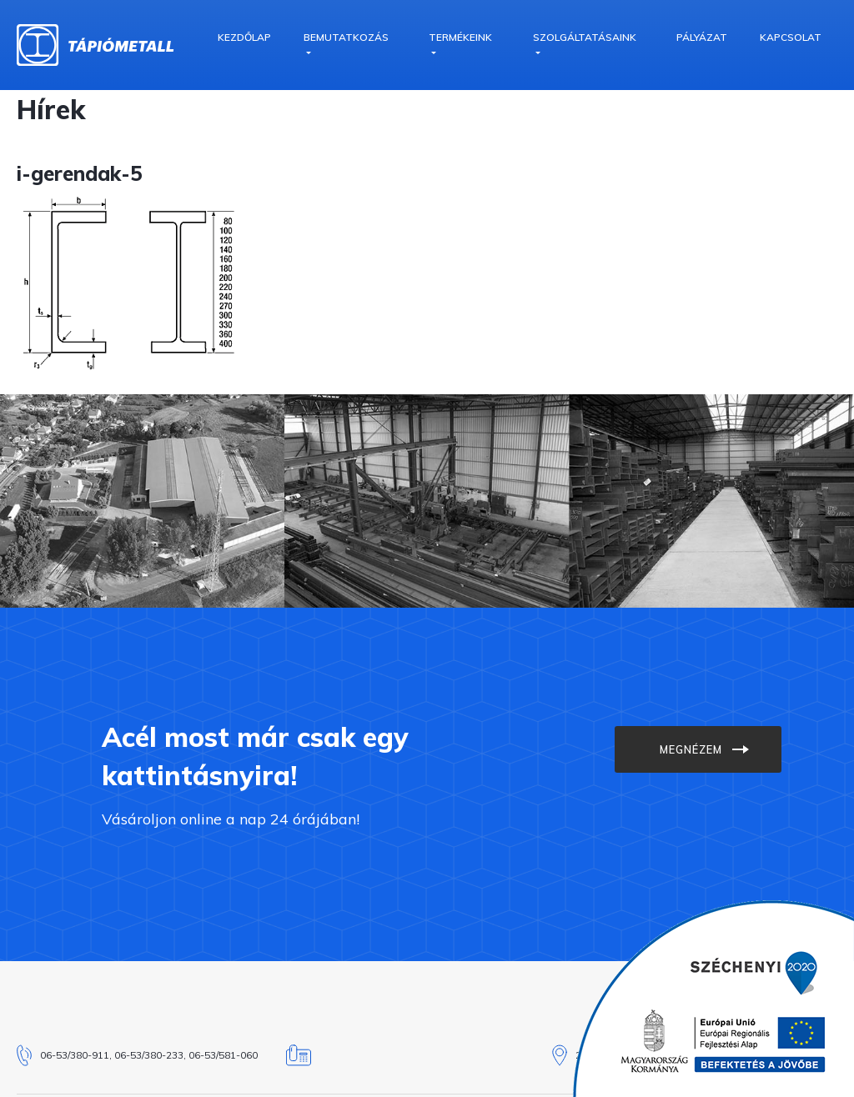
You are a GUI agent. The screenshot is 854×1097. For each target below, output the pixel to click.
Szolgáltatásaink (584, 37)
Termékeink (460, 37)
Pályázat (701, 37)
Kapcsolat (790, 37)
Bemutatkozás (346, 37)
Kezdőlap (244, 37)
